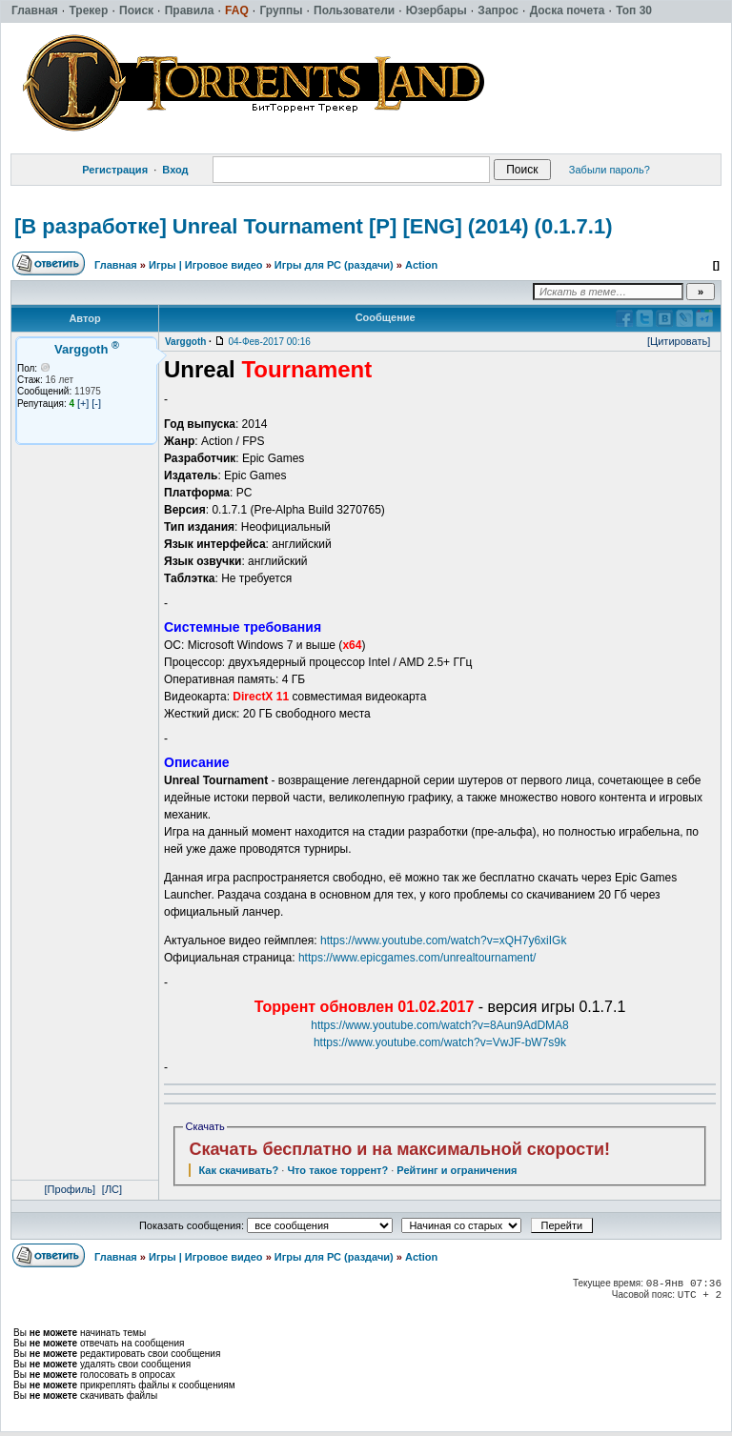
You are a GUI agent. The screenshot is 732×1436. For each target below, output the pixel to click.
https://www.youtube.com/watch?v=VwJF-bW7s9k (440, 1042)
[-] (96, 403)
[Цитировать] (678, 341)
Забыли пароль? (609, 169)
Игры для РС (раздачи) (334, 265)
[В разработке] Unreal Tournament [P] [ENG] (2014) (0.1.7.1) (313, 226)
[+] (83, 403)
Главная (115, 265)
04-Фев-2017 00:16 (269, 341)
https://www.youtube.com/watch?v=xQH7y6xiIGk (443, 940)
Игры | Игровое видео (206, 265)
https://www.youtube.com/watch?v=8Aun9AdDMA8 (439, 1025)
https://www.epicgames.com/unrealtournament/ (417, 957)
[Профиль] (70, 1189)
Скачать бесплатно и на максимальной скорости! (399, 1149)
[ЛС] (112, 1189)
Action (421, 265)
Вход (175, 169)
